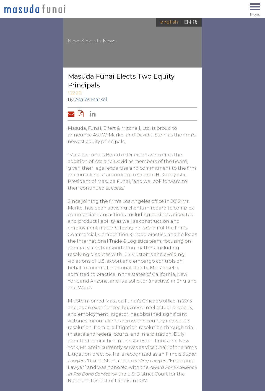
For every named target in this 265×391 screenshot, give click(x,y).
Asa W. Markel (91, 99)
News (109, 40)
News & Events (84, 40)
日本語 (190, 22)
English (169, 22)
